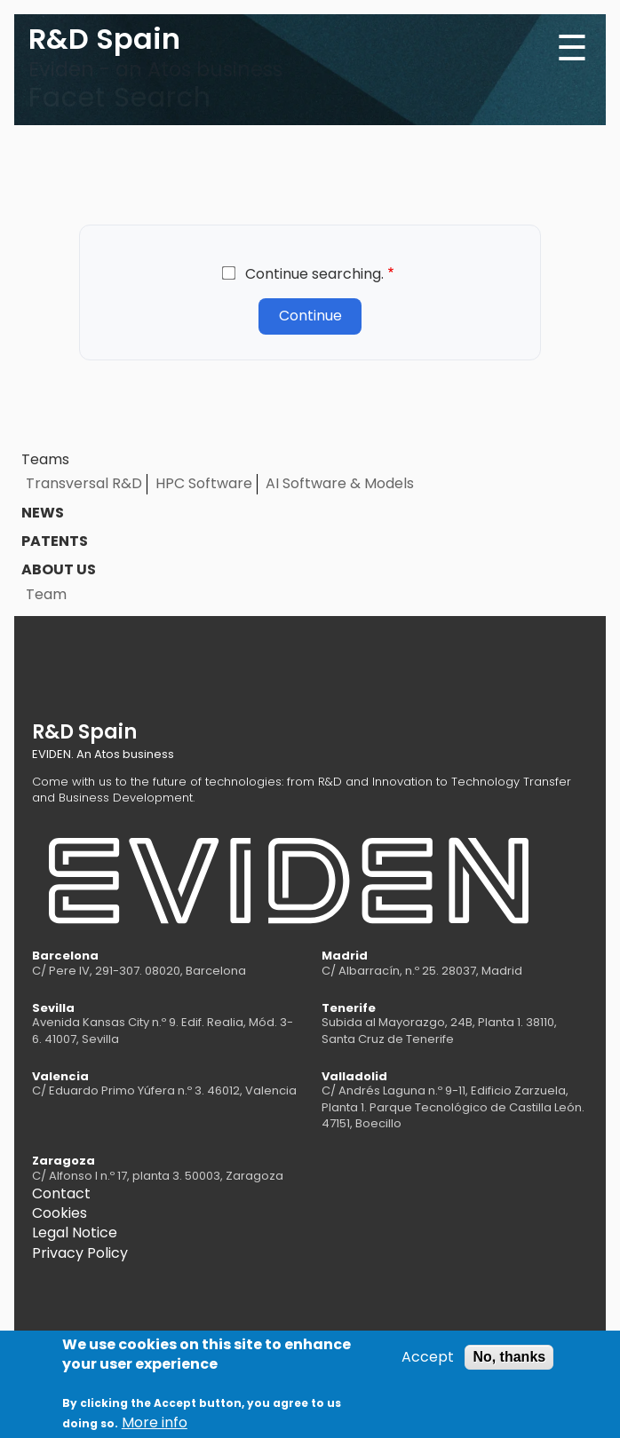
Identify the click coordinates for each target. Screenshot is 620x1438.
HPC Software (203, 483)
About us (58, 569)
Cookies (59, 1213)
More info (154, 1429)
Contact (61, 1193)
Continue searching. (314, 274)
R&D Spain (104, 39)
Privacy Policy (80, 1253)
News (42, 512)
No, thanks (509, 1363)
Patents (54, 541)
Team (46, 594)
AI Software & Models (340, 483)
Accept (427, 1363)
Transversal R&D (84, 483)
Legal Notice (74, 1232)
